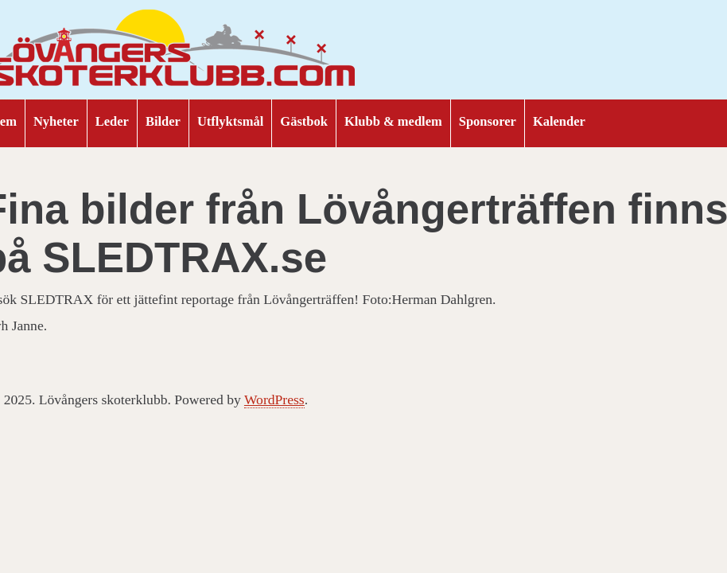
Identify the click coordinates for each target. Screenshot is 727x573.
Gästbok (304, 121)
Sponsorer (487, 121)
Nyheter (56, 121)
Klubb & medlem (393, 121)
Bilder (163, 121)
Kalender (559, 121)
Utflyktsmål (230, 121)
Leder (112, 121)
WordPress (274, 399)
